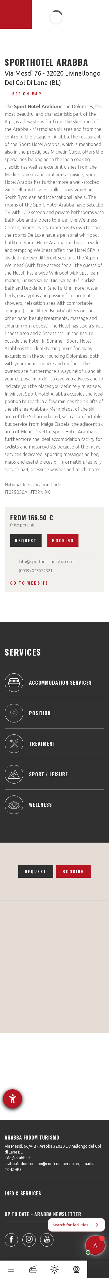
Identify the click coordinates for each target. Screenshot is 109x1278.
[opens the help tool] (12, 1098)
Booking (63, 540)
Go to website (29, 583)
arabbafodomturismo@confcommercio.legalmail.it (49, 1163)
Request (26, 540)
